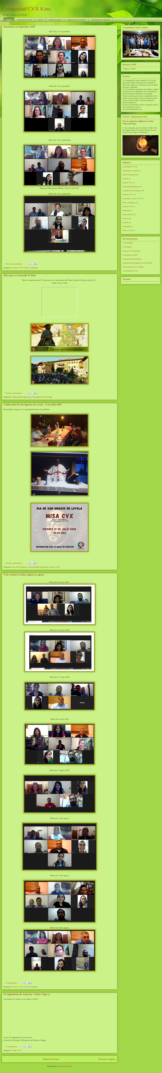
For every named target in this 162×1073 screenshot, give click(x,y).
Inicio (9, 20)
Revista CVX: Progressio (131, 251)
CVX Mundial (128, 243)
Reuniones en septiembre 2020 (19, 26)
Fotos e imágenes (31, 268)
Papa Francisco (128, 214)
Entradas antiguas (106, 1059)
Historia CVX (127, 207)
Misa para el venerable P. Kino (20, 275)
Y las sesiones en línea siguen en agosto (24, 574)
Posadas (125, 222)
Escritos (125, 179)
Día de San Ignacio (19, 567)
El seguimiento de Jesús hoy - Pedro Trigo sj (27, 994)
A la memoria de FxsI (130, 271)
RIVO (40, 20)
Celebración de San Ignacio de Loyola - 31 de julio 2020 (32, 404)
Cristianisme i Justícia (130, 255)
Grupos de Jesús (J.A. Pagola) (133, 267)
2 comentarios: (12, 983)
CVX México (127, 247)
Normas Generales (71, 188)
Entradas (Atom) (65, 1066)
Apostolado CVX (129, 167)
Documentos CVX (24, 20)
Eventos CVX (17, 268)
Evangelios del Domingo (42, 397)
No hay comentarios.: (14, 264)
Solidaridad (126, 226)
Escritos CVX (127, 183)
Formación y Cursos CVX (132, 198)
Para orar (126, 218)
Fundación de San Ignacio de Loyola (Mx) (137, 263)
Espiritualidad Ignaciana (21, 397)
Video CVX (16, 1050)
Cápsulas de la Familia (76, 20)
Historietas (126, 210)
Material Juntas (55, 20)
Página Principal (51, 1059)
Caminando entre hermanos (132, 259)
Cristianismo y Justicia (100, 20)
